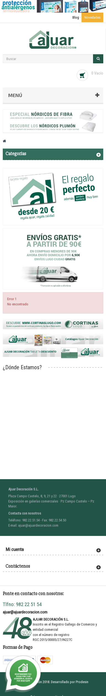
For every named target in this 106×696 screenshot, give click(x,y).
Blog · (76, 17)
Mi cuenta (15, 549)
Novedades (92, 17)
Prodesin (82, 682)
